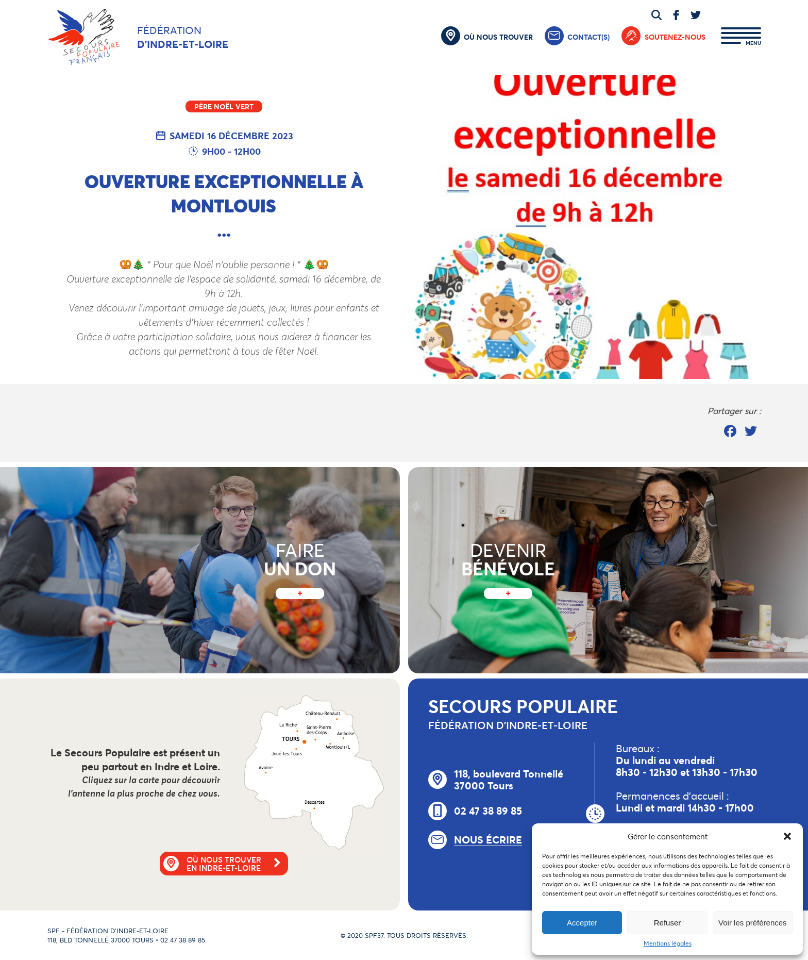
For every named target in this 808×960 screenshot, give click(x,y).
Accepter (582, 922)
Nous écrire (488, 840)
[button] (787, 836)
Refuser (667, 922)
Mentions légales (668, 943)
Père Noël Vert (224, 106)
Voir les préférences (752, 922)
